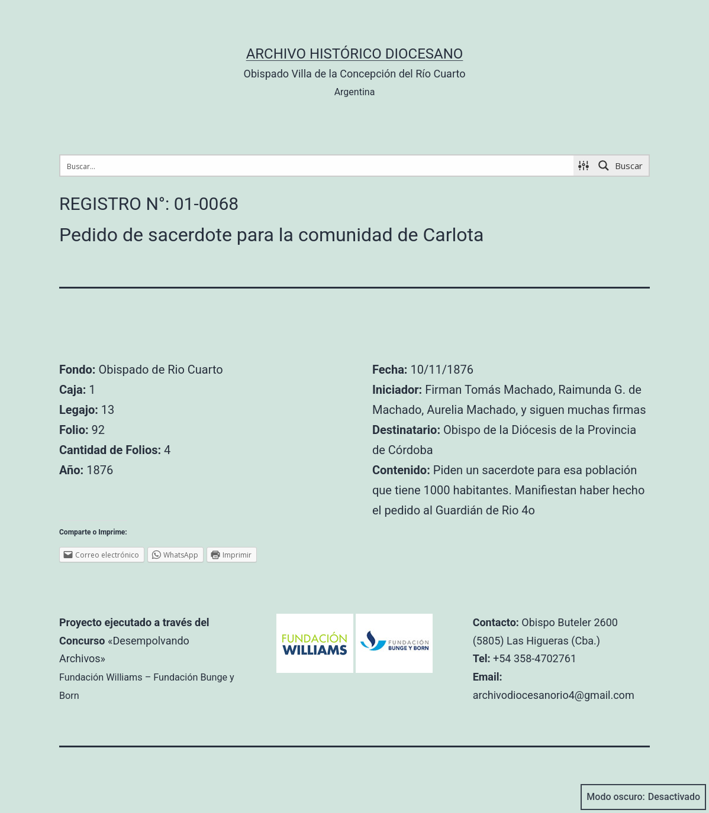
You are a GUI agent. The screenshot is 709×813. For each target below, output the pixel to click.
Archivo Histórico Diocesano (354, 54)
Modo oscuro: (643, 797)
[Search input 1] (317, 165)
